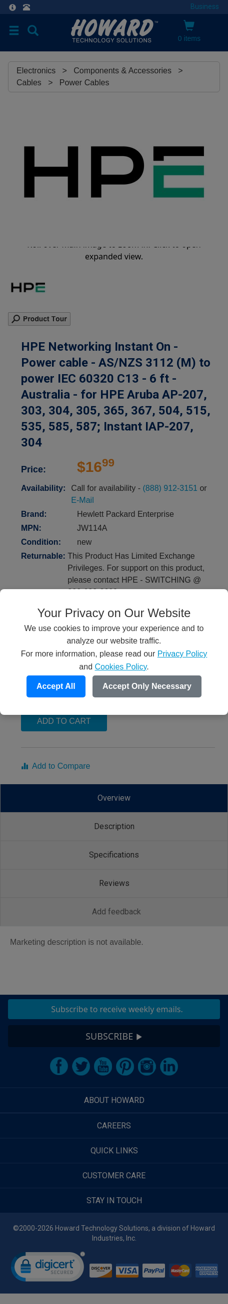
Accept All (56, 686)
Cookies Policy (120, 666)
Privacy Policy (183, 654)
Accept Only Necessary (147, 686)
